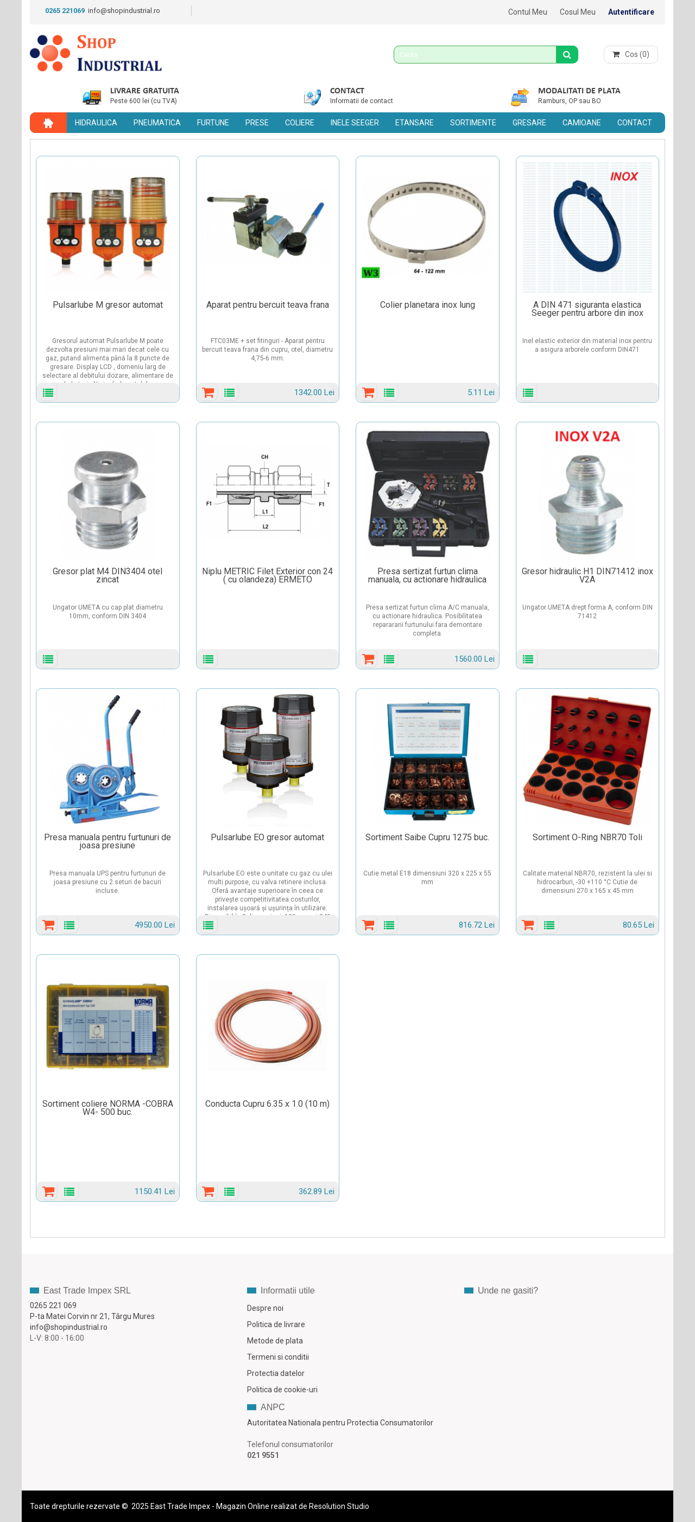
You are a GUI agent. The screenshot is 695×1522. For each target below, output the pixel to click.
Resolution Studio (339, 1506)
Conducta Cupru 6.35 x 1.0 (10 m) (267, 1104)
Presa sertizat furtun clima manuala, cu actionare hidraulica (427, 575)
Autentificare (631, 12)
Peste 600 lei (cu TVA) (143, 101)
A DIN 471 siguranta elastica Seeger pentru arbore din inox (587, 309)
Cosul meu (578, 12)
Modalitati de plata (579, 91)
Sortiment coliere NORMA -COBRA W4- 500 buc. (107, 1108)
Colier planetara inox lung (427, 305)
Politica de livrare (276, 1324)
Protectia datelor (276, 1373)
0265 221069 (65, 11)
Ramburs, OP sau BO (569, 101)
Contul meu (527, 12)
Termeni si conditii (278, 1357)
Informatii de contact (361, 101)
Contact (347, 91)
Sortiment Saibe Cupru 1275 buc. (427, 837)
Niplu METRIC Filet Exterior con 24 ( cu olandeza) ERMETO (267, 575)
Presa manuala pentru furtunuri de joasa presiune (107, 841)
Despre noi (265, 1308)
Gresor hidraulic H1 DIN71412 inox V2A (587, 575)
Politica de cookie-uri (282, 1389)
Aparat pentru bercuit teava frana (267, 305)
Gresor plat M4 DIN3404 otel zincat (107, 575)
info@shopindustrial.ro (124, 11)
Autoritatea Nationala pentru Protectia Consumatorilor (340, 1422)
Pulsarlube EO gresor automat (267, 837)
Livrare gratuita (144, 91)
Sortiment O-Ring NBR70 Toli (587, 837)
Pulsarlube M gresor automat (108, 305)
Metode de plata (275, 1340)
